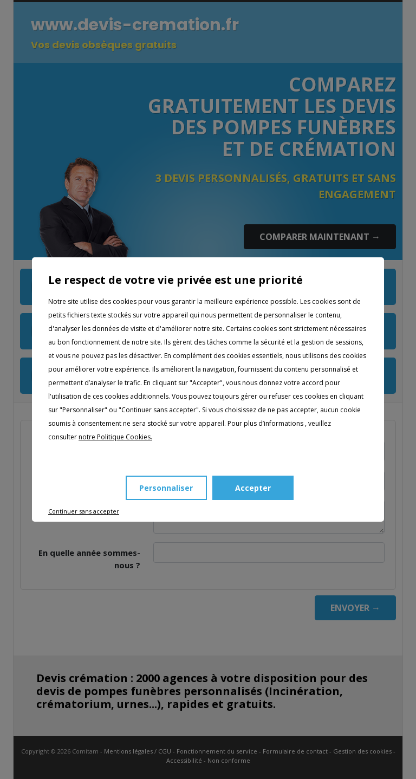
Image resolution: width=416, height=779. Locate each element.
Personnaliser (166, 488)
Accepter (253, 488)
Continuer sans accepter (83, 511)
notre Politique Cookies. (115, 437)
